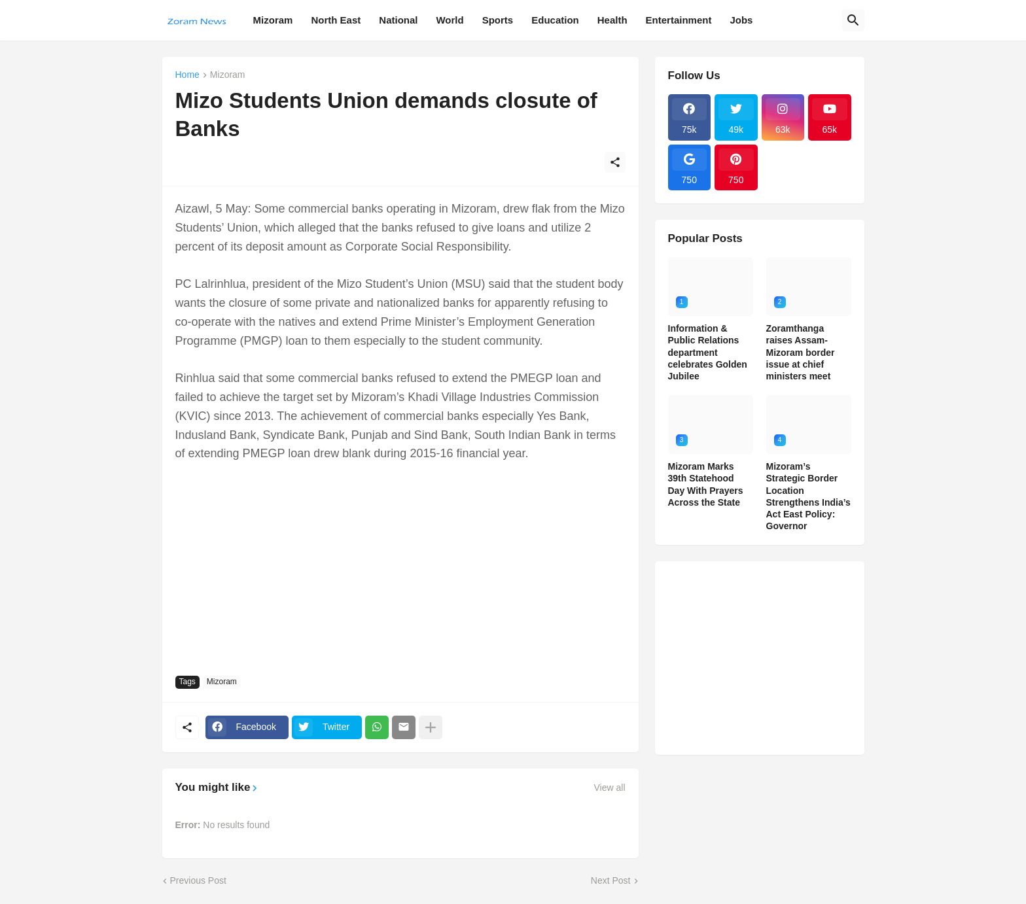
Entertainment (679, 20)
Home (187, 75)
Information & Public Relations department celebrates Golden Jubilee (707, 352)
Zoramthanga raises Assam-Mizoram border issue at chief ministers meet (800, 352)
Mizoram (273, 20)
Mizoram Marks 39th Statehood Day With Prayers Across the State (705, 484)
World (449, 20)
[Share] (615, 162)
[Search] (853, 20)
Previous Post (198, 880)
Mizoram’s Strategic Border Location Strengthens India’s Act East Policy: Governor (808, 496)
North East (336, 20)
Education (555, 20)
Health (612, 20)
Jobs (741, 20)
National (398, 20)
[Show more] (430, 727)
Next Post (611, 880)
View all (610, 787)
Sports (498, 20)
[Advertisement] (400, 567)
